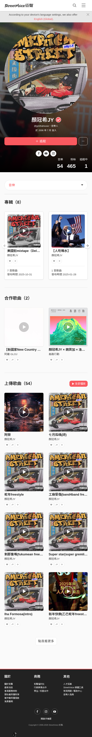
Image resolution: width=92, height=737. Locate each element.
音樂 (12, 185)
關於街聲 (8, 684)
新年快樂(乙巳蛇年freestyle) (69, 614)
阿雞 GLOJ (10, 354)
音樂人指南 (68, 694)
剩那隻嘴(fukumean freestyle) (26, 554)
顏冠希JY (12, 255)
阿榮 (7, 435)
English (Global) (43, 18)
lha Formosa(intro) (18, 614)
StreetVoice (18, 5)
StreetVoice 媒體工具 (73, 687)
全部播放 (78, 383)
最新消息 (8, 687)
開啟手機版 (46, 719)
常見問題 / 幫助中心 (72, 691)
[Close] (88, 15)
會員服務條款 (10, 691)
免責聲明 (8, 701)
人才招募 (67, 684)
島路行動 (54, 354)
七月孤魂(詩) (58, 435)
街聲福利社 (39, 684)
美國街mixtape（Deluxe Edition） (32, 251)
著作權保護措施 (11, 698)
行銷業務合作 (40, 687)
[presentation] (5, 246)
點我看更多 (46, 641)
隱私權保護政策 (11, 694)
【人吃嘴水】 (61, 251)
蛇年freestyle (14, 494)
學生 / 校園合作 (41, 691)
